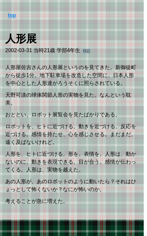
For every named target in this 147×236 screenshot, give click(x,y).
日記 (86, 51)
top (12, 15)
